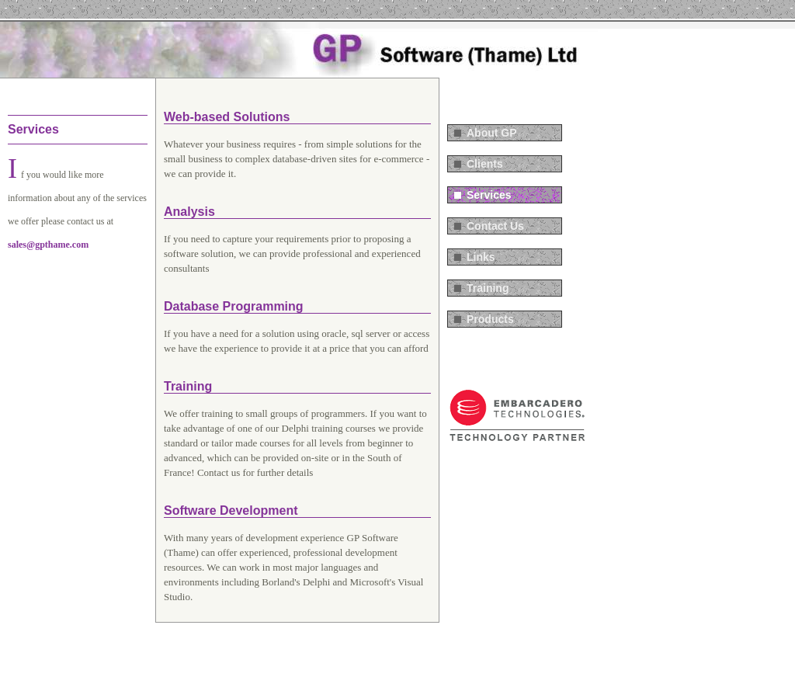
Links (481, 257)
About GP (492, 133)
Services (489, 195)
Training (488, 288)
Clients (485, 164)
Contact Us (495, 226)
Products (490, 319)
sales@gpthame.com (48, 244)
